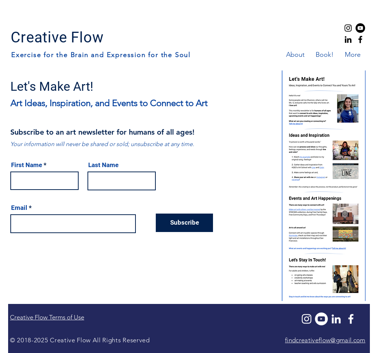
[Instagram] (306, 318)
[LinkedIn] (336, 318)
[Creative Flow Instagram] (348, 28)
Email (19, 208)
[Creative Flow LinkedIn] (348, 39)
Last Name (103, 165)
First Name (26, 165)
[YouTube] (360, 28)
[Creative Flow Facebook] (360, 39)
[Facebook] (350, 318)
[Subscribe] (184, 223)
